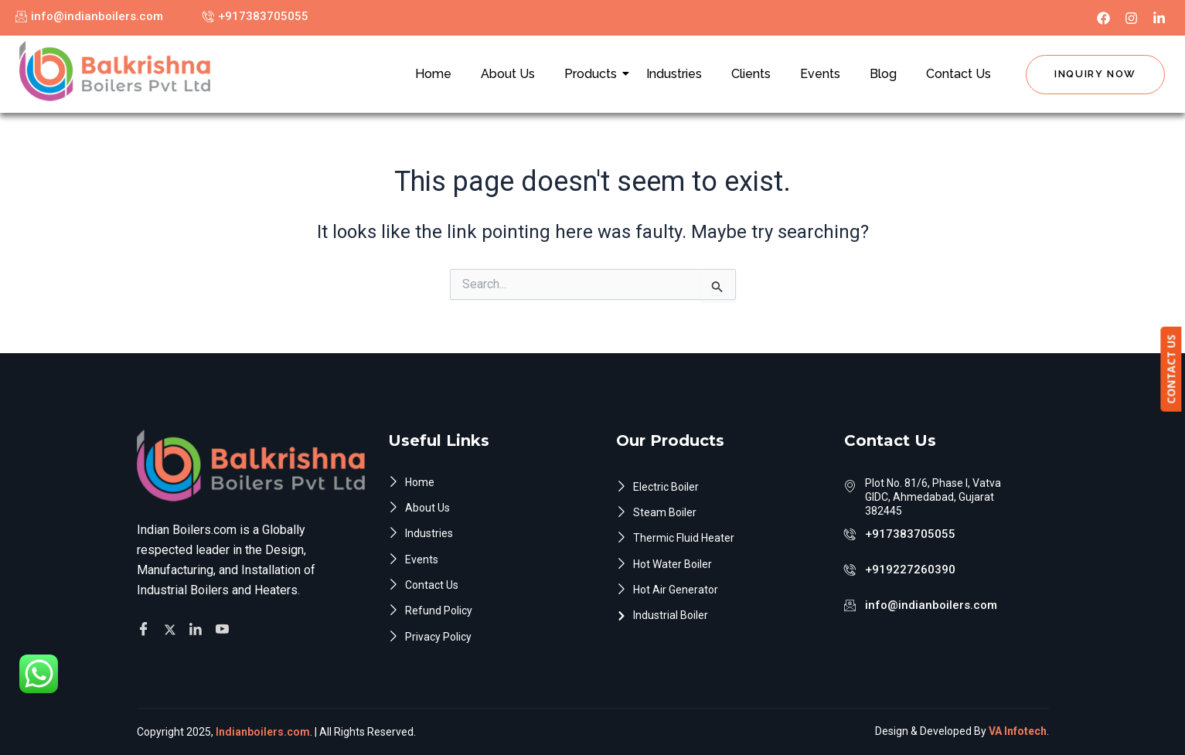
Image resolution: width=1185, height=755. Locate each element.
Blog (883, 73)
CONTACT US (1173, 369)
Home (433, 73)
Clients (751, 73)
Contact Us (958, 73)
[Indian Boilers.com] (114, 71)
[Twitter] (172, 626)
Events (820, 73)
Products (593, 73)
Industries (674, 73)
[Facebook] (146, 627)
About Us (508, 73)
